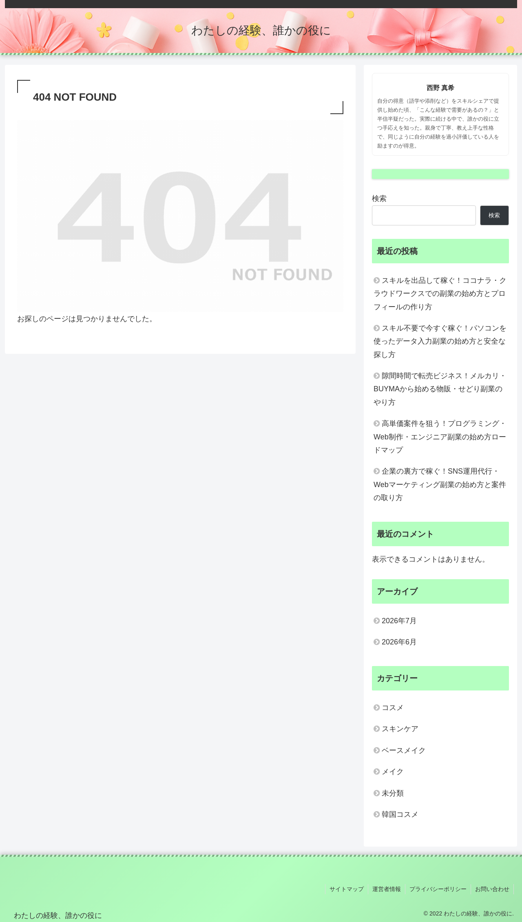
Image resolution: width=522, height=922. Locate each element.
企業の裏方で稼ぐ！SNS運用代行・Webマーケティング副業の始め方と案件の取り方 (440, 484)
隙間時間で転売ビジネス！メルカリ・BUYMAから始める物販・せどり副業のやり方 (440, 389)
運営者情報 (386, 889)
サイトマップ (347, 889)
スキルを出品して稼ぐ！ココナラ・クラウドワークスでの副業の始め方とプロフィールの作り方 (440, 293)
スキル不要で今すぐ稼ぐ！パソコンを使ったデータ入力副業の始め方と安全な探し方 (440, 341)
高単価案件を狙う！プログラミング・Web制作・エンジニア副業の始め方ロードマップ (440, 436)
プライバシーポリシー (438, 889)
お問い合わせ (492, 889)
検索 (379, 198)
